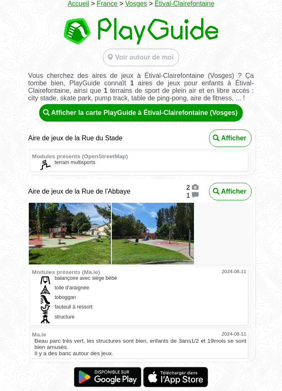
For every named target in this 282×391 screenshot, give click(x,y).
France (107, 3)
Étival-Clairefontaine (184, 3)
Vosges (136, 3)
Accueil (78, 3)
